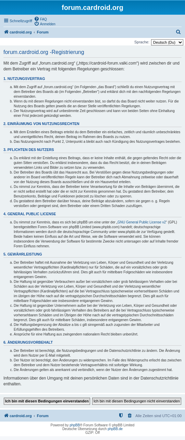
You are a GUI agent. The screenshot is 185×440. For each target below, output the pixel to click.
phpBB (75, 425)
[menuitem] (40, 18)
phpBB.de (115, 429)
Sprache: (141, 42)
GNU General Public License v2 (142, 222)
